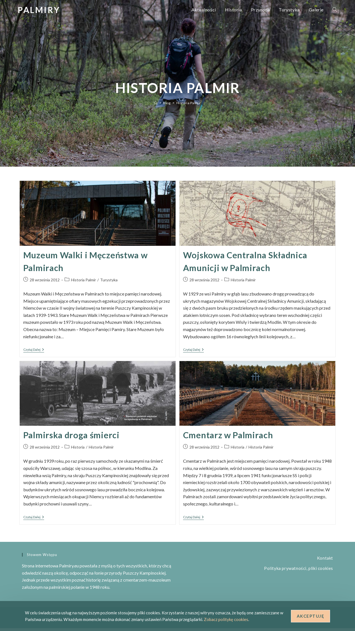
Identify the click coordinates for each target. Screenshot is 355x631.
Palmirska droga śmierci (72, 437)
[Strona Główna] (155, 103)
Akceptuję (310, 616)
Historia (78, 451)
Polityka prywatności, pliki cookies (298, 571)
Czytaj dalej (33, 352)
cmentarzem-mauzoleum (147, 582)
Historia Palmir (189, 103)
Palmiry (39, 10)
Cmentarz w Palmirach (229, 437)
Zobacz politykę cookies (226, 619)
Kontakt (325, 560)
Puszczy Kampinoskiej (144, 575)
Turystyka (109, 282)
